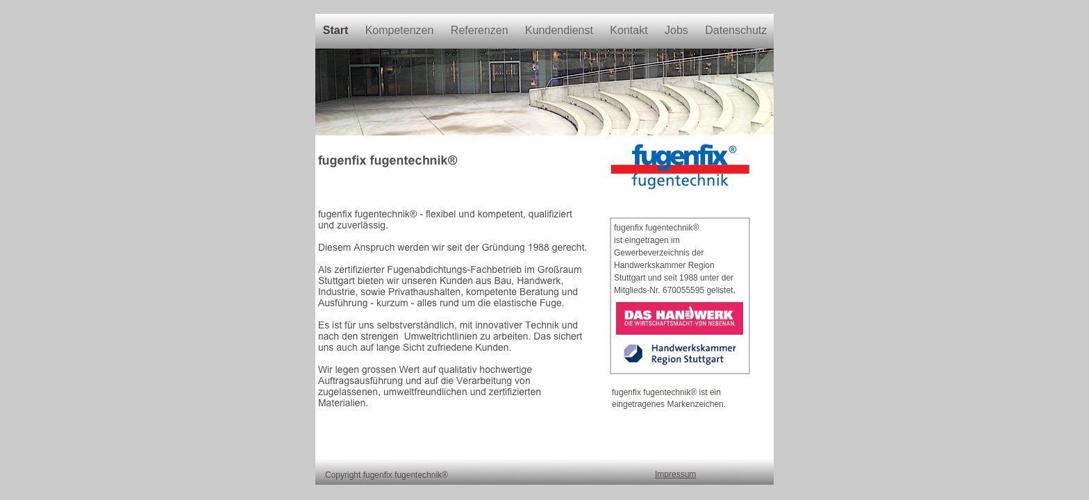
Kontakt (630, 30)
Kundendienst (560, 30)
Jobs (678, 30)
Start (337, 30)
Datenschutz (736, 30)
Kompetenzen (401, 30)
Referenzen (481, 30)
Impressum (675, 474)
